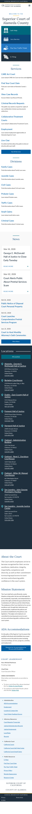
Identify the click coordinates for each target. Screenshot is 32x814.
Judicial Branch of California (16, 1)
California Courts (9, 744)
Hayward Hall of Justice (15, 426)
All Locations (16, 357)
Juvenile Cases (7, 176)
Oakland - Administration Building (15, 441)
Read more (8, 266)
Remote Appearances (10, 774)
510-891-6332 (9, 501)
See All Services (16, 152)
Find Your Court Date (10, 83)
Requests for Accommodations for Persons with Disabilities (16, 648)
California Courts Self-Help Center (14, 748)
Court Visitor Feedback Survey (13, 714)
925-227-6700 (9, 406)
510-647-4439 (9, 390)
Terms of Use (19, 797)
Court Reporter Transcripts (12, 722)
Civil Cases (6, 185)
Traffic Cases (6, 203)
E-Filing (6, 760)
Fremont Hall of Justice (14, 411)
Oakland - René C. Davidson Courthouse (16, 457)
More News (16, 341)
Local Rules (7, 733)
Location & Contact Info (11, 710)
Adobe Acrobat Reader (16, 686)
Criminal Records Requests (12, 103)
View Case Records (9, 94)
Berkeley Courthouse (14, 380)
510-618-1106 (9, 520)
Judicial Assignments (10, 729)
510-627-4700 (9, 485)
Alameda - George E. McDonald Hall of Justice (15, 365)
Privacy (3, 797)
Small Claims (6, 212)
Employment (6, 129)
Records (6, 736)
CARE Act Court (8, 74)
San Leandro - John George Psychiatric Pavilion (16, 491)
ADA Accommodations (10, 703)
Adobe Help (15, 690)
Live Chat (5, 140)
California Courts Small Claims (13, 752)
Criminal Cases (7, 221)
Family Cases (6, 167)
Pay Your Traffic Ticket (10, 767)
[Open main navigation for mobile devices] (29, 5)
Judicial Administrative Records (13, 726)
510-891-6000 (9, 452)
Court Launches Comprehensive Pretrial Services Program (11, 319)
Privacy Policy (8, 770)
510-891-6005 (9, 376)
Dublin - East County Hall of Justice (16, 396)
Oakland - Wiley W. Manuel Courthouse (16, 474)
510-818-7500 (9, 421)
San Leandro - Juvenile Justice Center (17, 507)
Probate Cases (7, 194)
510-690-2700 (9, 435)
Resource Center (9, 777)
